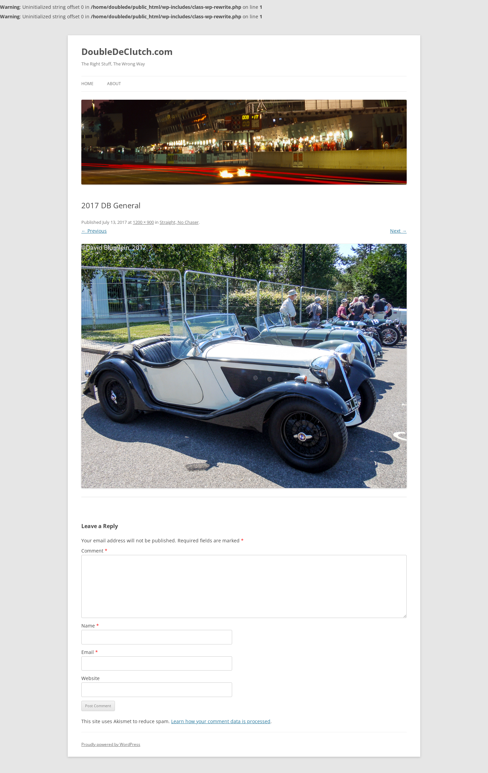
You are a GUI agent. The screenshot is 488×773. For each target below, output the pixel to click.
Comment (94, 550)
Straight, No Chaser (179, 222)
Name (90, 625)
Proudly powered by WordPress (110, 744)
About (114, 83)
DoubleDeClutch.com (127, 51)
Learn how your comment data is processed (220, 721)
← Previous (94, 231)
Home (87, 83)
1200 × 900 (143, 222)
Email (89, 652)
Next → (398, 231)
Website (90, 678)
